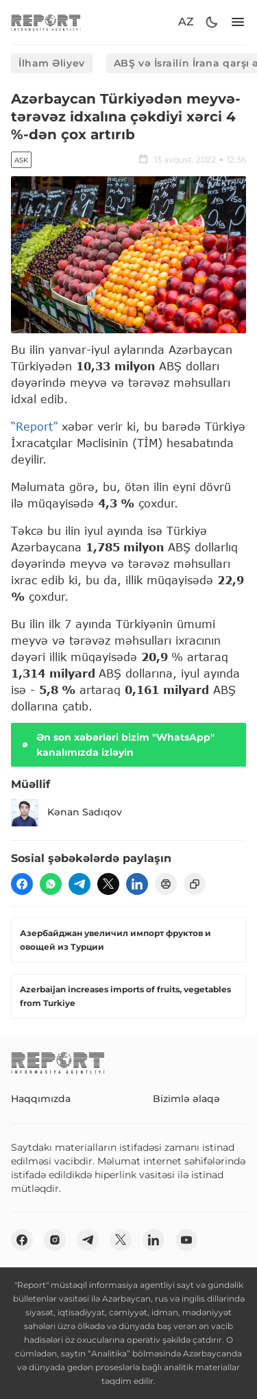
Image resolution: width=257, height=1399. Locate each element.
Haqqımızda (41, 1098)
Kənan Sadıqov (66, 812)
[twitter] (108, 884)
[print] (166, 884)
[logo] (46, 22)
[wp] (51, 884)
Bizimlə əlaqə (186, 1098)
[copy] (195, 884)
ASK (21, 160)
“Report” (34, 426)
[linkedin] (137, 884)
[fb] (22, 884)
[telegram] (79, 884)
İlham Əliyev (52, 63)
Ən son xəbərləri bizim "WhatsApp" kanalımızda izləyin (117, 744)
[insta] (55, 1240)
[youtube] (186, 1240)
